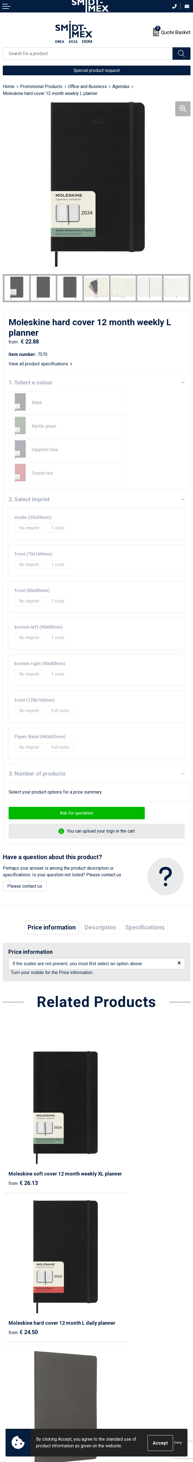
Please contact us (24, 839)
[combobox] (88, 53)
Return (9, 1375)
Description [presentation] (100, 880)
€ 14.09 (23, 1238)
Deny (178, 1443)
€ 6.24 (115, 1238)
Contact (10, 1367)
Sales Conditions (115, 1367)
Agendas (120, 86)
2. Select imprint (29, 452)
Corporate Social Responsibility (130, 1401)
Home (8, 86)
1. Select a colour (31, 382)
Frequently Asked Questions (126, 1302)
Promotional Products (41, 86)
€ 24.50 (116, 1111)
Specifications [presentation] (145, 880)
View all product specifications (40, 363)
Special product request (96, 70)
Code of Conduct (115, 1392)
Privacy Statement (117, 1384)
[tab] (52, 880)
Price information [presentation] (52, 880)
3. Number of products (37, 726)
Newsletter (110, 1293)
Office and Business (87, 86)
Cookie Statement (116, 1375)
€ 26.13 (23, 1111)
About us (107, 1285)
